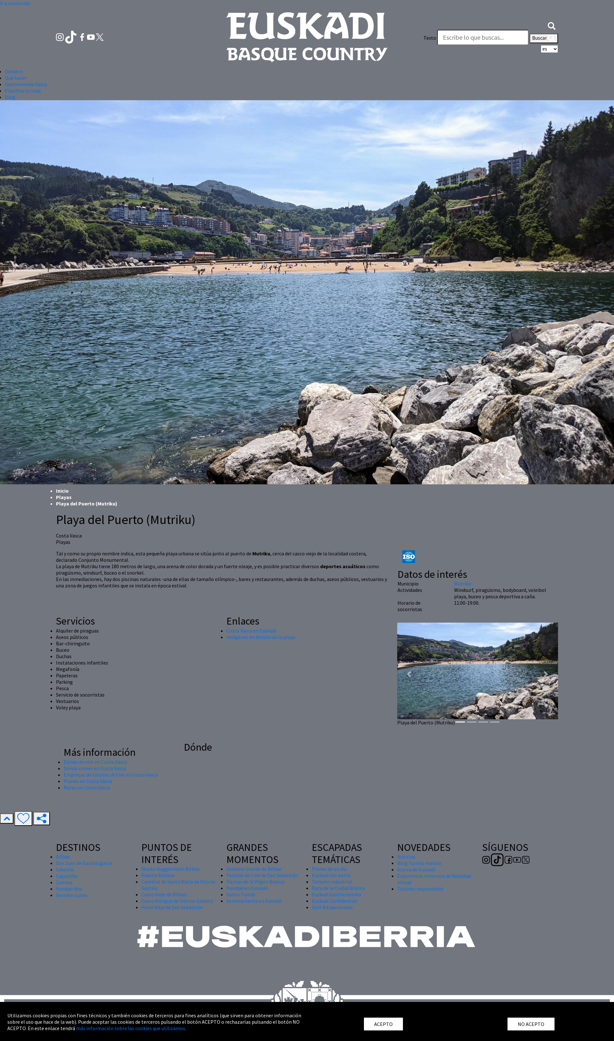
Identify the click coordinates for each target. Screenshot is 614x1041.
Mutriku (462, 583)
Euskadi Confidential (334, 901)
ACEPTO (383, 1024)
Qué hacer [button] (16, 78)
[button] (551, 25)
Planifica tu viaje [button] (23, 90)
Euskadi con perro (331, 875)
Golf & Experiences (332, 907)
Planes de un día (329, 869)
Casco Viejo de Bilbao (164, 894)
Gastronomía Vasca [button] (26, 84)
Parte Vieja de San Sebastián (171, 907)
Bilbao (63, 856)
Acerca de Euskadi (416, 869)
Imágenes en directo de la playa (260, 637)
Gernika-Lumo (71, 895)
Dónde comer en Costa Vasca (95, 768)
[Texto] (483, 37)
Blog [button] (10, 97)
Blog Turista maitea (419, 863)
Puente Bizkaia (157, 875)
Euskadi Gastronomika (336, 894)
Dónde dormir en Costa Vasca (95, 762)
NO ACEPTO (531, 1024)
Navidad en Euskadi (247, 888)
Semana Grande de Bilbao (254, 869)
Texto (429, 38)
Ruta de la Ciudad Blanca (338, 888)
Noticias (406, 856)
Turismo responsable (420, 888)
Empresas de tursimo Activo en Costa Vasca (111, 774)
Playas (64, 497)
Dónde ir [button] (14, 71)
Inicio (62, 491)
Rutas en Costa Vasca (87, 787)
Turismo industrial (332, 881)
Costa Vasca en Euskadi (251, 630)
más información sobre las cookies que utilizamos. (131, 1028)
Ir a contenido (15, 3)
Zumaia (64, 882)
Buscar (543, 38)
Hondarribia (69, 888)
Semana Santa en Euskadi (254, 901)
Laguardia (66, 876)
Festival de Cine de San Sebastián (262, 875)
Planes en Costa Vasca (88, 781)
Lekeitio (65, 869)
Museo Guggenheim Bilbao (170, 869)
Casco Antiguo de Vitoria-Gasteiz (177, 901)
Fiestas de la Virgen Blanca (255, 881)
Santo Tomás (241, 894)
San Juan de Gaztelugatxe (84, 863)
